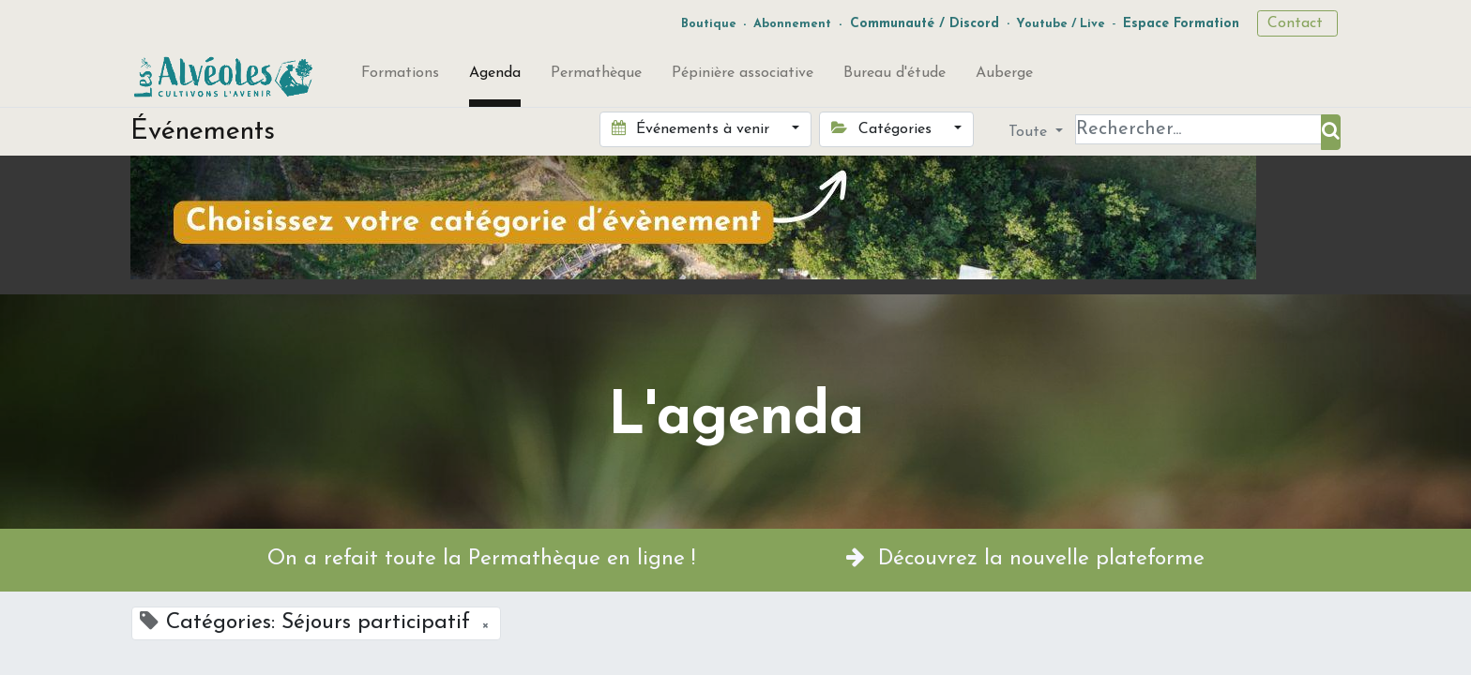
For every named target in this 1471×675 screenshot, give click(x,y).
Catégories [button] (883, 128)
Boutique (708, 24)
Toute (1030, 132)
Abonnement (792, 24)
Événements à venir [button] (693, 128)
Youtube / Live (1060, 24)
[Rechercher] (1331, 132)
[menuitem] (400, 77)
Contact (1297, 23)
